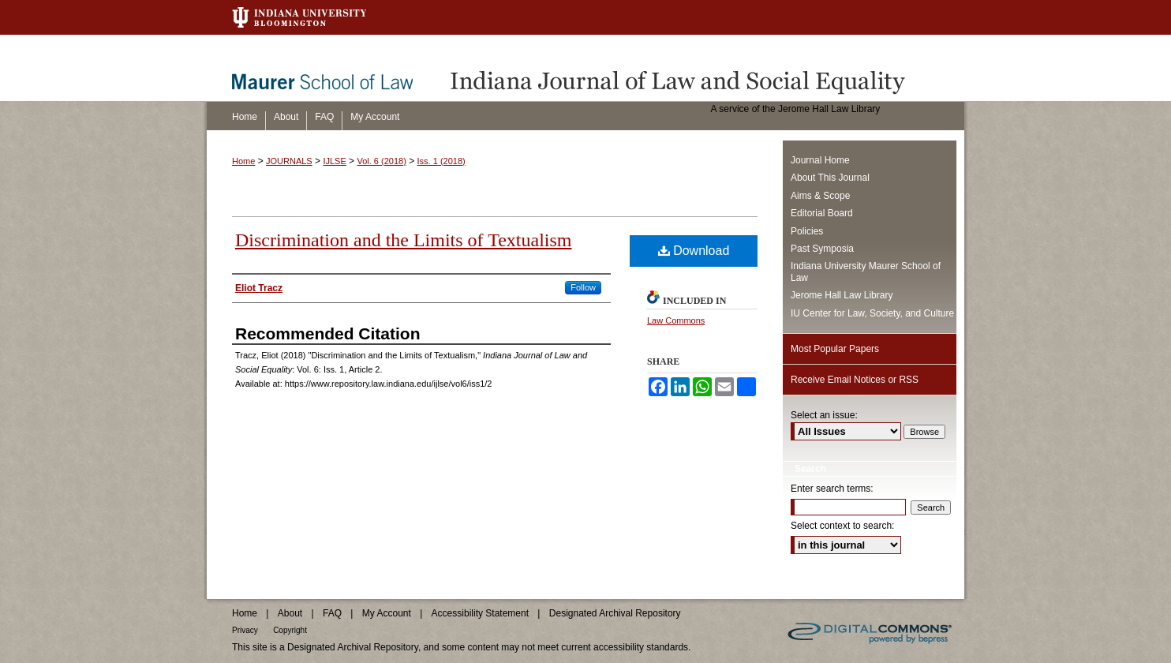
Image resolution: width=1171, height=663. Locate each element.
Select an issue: (824, 415)
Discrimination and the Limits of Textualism (403, 240)
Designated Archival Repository (615, 613)
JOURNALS (289, 161)
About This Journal (830, 177)
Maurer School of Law (334, 68)
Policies (807, 231)
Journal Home (820, 160)
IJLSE (334, 161)
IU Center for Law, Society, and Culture (872, 313)
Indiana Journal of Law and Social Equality (704, 68)
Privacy (245, 630)
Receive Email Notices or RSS (854, 379)
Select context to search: (842, 525)
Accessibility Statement (480, 613)
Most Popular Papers (835, 348)
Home (243, 161)
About (290, 613)
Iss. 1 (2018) (441, 161)
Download (694, 250)
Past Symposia (822, 248)
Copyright (290, 630)
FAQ (332, 613)
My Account (386, 613)
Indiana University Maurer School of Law (866, 271)
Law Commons (676, 320)
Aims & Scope (820, 195)
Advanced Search (832, 571)
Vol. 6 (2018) (381, 161)
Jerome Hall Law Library (841, 295)
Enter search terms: (832, 488)
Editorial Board (822, 213)
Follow (583, 287)
